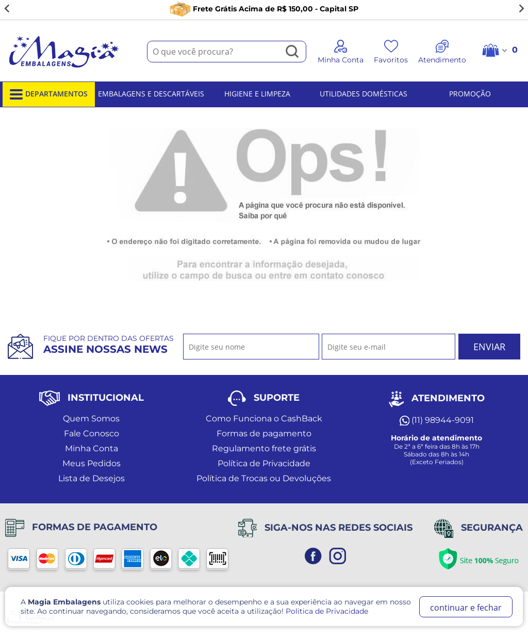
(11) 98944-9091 (437, 420)
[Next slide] (521, 9)
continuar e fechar (466, 607)
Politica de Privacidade (327, 611)
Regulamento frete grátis (264, 448)
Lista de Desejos (91, 478)
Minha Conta (91, 448)
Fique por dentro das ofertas (108, 344)
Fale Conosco (91, 433)
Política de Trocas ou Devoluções (263, 478)
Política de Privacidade (264, 463)
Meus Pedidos (91, 463)
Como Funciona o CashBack (264, 418)
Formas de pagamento (264, 433)
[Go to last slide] (7, 9)
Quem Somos (91, 418)
